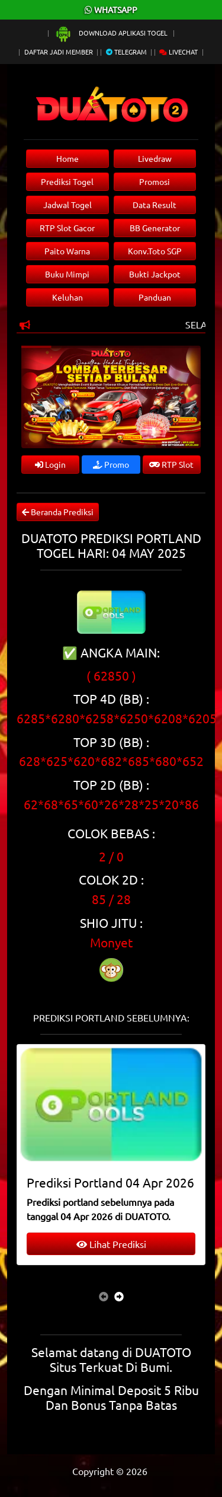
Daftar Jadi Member (58, 51)
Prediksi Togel (67, 181)
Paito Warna (67, 250)
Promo (111, 464)
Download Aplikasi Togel (111, 32)
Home (67, 158)
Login (50, 464)
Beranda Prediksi (58, 511)
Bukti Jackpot (155, 274)
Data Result (154, 204)
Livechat (178, 51)
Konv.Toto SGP (155, 250)
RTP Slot (171, 464)
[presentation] (103, 1296)
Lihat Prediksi (111, 1244)
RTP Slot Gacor (67, 227)
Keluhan (67, 297)
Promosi (154, 181)
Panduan (155, 297)
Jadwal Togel (67, 204)
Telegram (126, 51)
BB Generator (155, 227)
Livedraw (155, 158)
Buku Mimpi (67, 274)
